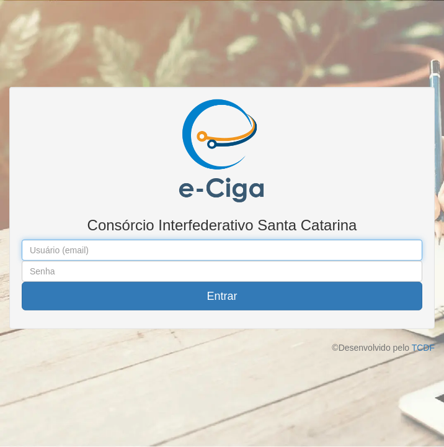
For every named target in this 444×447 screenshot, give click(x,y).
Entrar (221, 296)
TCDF (423, 348)
